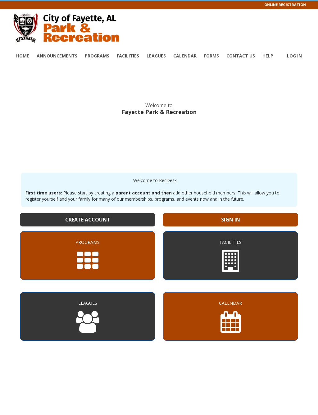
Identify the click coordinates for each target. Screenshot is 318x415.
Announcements (57, 56)
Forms (211, 56)
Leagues (156, 56)
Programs (97, 56)
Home (22, 56)
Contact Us (240, 56)
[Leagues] (87, 316)
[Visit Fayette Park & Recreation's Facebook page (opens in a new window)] (305, 20)
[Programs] (87, 255)
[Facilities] (230, 255)
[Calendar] (230, 316)
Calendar (185, 56)
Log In (294, 56)
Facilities (128, 56)
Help (267, 56)
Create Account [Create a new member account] (87, 219)
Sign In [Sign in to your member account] (230, 219)
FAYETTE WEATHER (159, 143)
